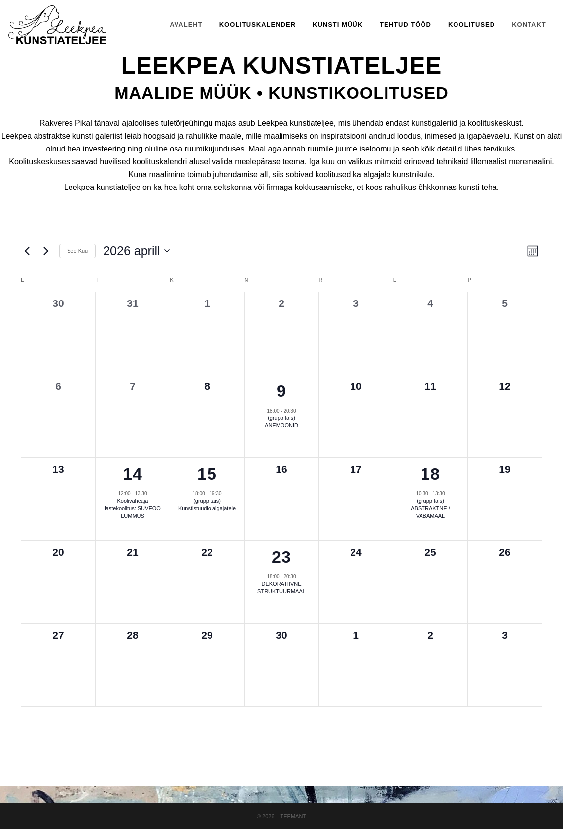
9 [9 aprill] (281, 390)
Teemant (294, 816)
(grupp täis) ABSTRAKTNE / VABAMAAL (430, 508)
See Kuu (77, 251)
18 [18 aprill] (430, 473)
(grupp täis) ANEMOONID (281, 421)
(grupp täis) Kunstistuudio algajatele (207, 504)
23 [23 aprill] (281, 556)
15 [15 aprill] (207, 473)
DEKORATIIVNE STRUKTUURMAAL (281, 587)
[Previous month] (27, 251)
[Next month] (46, 251)
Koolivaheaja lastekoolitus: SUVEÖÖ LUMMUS (133, 508)
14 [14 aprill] (132, 473)
